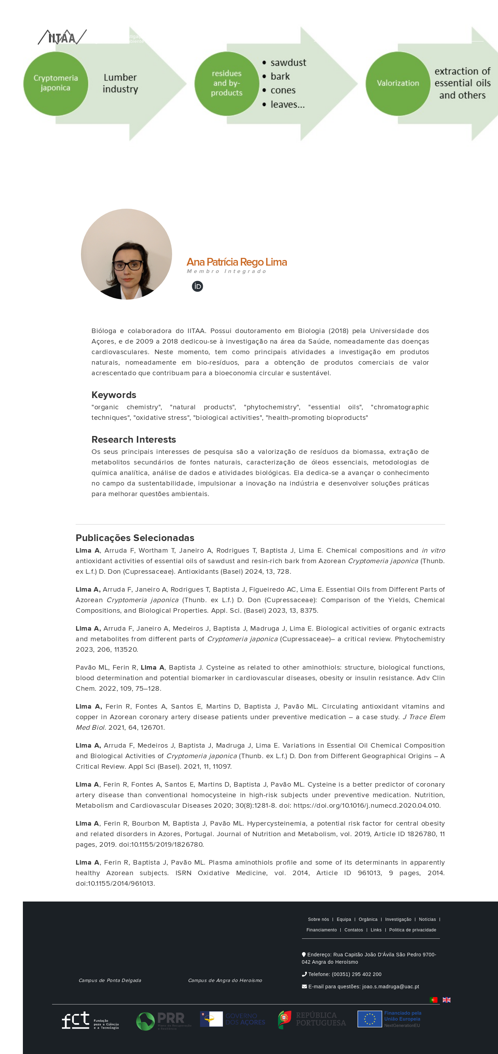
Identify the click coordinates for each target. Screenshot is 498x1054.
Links (376, 930)
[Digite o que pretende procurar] (399, 32)
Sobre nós (318, 919)
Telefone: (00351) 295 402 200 (342, 974)
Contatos (354, 930)
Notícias (427, 919)
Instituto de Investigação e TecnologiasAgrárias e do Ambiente (135, 39)
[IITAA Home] (62, 35)
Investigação (398, 919)
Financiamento (322, 930)
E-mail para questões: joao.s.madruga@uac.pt (361, 986)
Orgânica (368, 919)
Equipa (344, 919)
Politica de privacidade (412, 930)
